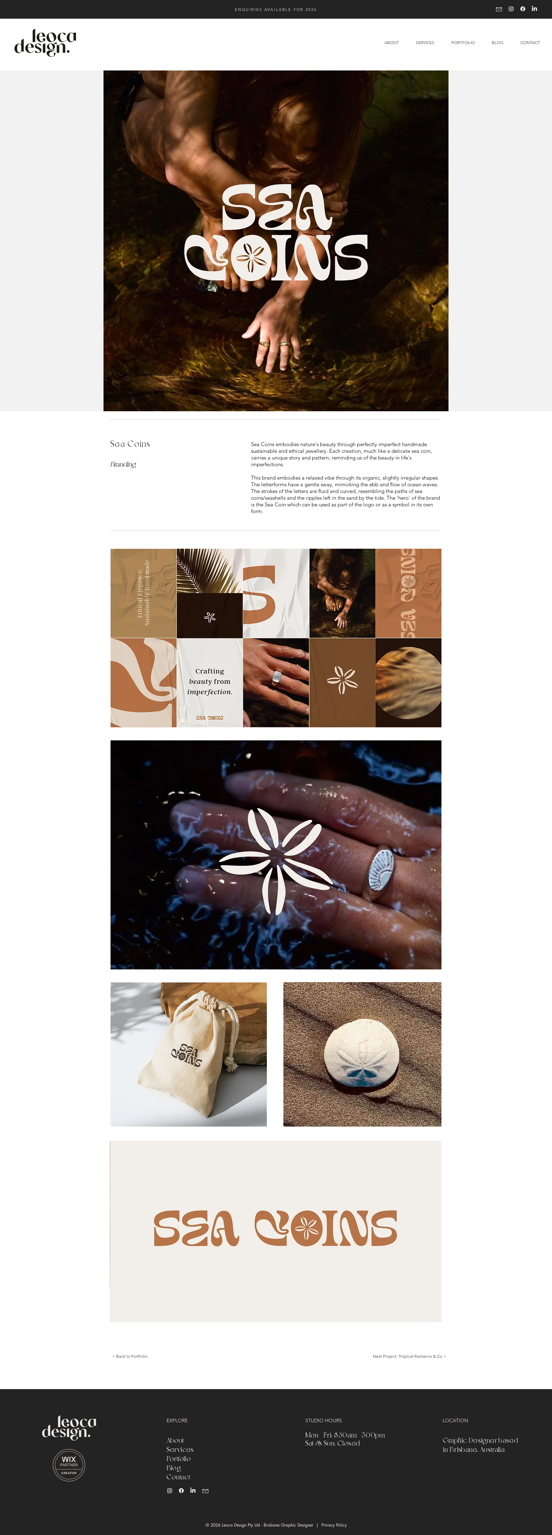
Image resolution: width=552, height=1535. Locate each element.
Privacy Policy (334, 1525)
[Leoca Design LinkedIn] (193, 1490)
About (175, 1440)
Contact (178, 1476)
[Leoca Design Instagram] (170, 1490)
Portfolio (179, 1458)
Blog (174, 1467)
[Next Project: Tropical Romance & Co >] (409, 1356)
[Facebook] (523, 9)
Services (180, 1449)
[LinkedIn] (534, 9)
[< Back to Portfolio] (130, 1356)
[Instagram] (511, 9)
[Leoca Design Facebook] (181, 1490)
